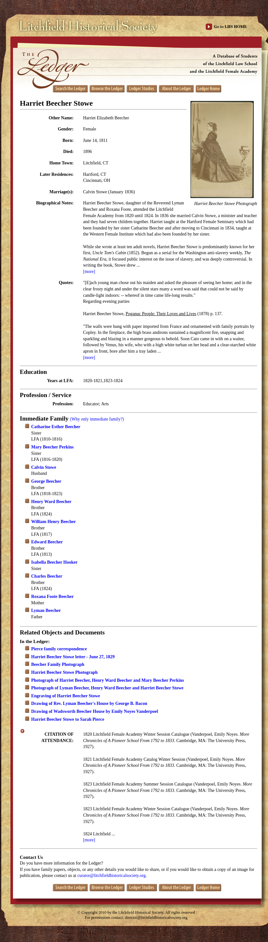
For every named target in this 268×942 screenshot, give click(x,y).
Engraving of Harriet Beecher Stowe (65, 695)
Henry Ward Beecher (51, 501)
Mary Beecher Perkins (52, 447)
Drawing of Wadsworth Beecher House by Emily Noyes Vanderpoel (94, 711)
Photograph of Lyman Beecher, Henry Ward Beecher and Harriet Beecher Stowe (107, 688)
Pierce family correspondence (59, 649)
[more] (89, 271)
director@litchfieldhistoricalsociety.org (156, 917)
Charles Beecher (46, 576)
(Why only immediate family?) (97, 419)
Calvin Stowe (43, 467)
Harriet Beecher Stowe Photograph (64, 672)
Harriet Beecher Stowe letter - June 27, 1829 (73, 656)
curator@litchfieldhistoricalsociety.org (111, 875)
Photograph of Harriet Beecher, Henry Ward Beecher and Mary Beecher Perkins (107, 680)
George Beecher (46, 481)
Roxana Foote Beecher (52, 596)
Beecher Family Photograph (57, 664)
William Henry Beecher (53, 521)
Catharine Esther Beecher (55, 426)
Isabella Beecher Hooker (54, 562)
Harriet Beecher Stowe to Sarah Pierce (67, 719)
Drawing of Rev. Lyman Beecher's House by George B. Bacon (89, 703)
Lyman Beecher (46, 610)
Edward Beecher (47, 542)
